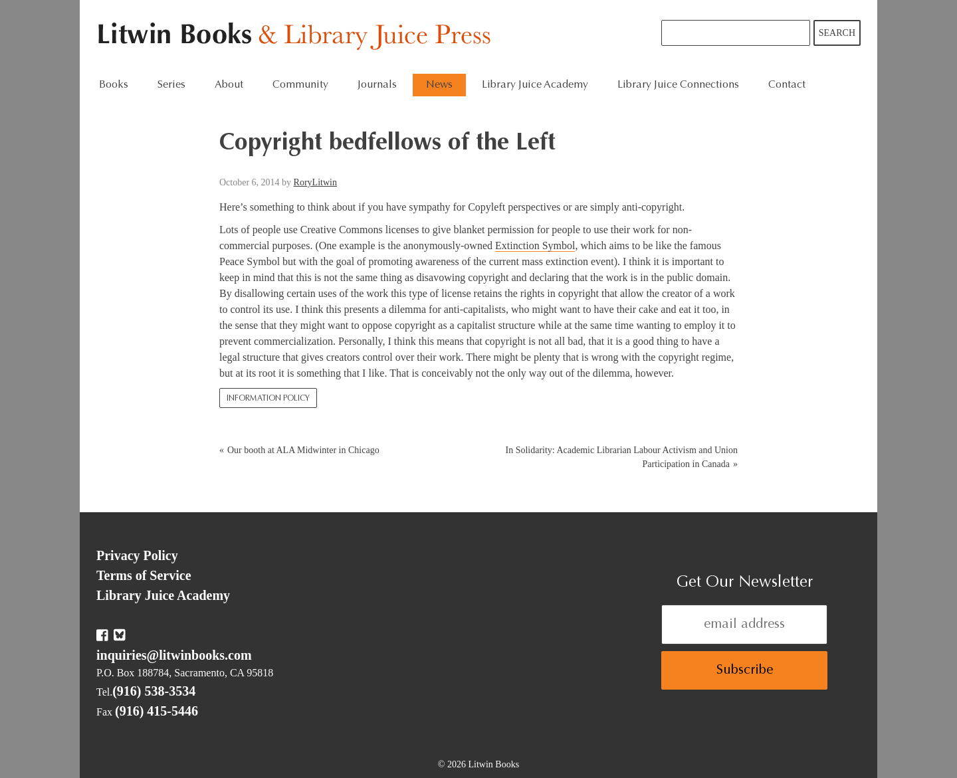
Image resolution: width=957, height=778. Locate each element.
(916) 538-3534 (153, 691)
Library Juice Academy (535, 85)
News (439, 85)
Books (113, 85)
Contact (786, 85)
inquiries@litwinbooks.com (174, 655)
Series (171, 85)
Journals (377, 85)
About (229, 85)
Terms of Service (143, 575)
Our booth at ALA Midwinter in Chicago (303, 450)
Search (837, 33)
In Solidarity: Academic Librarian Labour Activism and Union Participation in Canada (621, 457)
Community (300, 85)
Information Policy (268, 399)
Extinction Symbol (535, 245)
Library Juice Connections (678, 85)
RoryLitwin (315, 182)
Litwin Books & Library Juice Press (297, 37)
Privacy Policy (137, 555)
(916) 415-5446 (156, 711)
